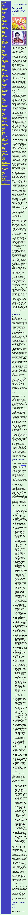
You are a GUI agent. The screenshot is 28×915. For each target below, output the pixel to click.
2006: (3, 120)
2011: (3, 39)
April (3, 17)
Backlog (4, 182)
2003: (3, 164)
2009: (3, 74)
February (4, 20)
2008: (3, 87)
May (3, 16)
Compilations (6, 180)
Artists (4, 179)
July (3, 13)
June (3, 15)
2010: (3, 57)
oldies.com (23, 465)
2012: (3, 23)
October (4, 9)
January (4, 21)
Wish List (5, 183)
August (4, 12)
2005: (3, 138)
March (4, 18)
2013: (3, 5)
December (5, 7)
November (5, 8)
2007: (3, 102)
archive (18, 899)
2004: (3, 153)
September (5, 11)
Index (3, 178)
